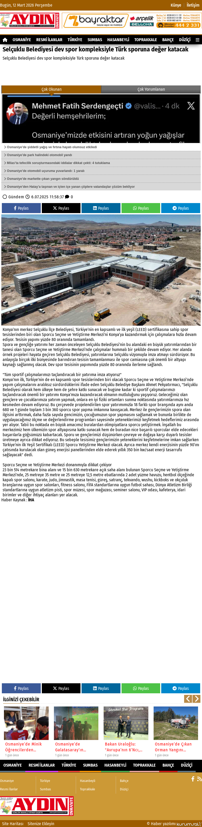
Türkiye (75, 39)
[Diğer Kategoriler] (197, 39)
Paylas (21, 208)
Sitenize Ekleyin (41, 823)
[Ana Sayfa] (5, 39)
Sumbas (95, 39)
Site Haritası (12, 823)
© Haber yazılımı (174, 823)
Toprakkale (145, 39)
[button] (188, 699)
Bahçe (168, 39)
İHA (31, 499)
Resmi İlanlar (49, 39)
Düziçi (184, 39)
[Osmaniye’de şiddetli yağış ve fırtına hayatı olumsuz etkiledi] (101, 118)
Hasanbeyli (118, 39)
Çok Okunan (52, 89)
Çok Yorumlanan (151, 89)
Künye (176, 5)
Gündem (16, 196)
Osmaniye (22, 39)
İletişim (193, 5)
